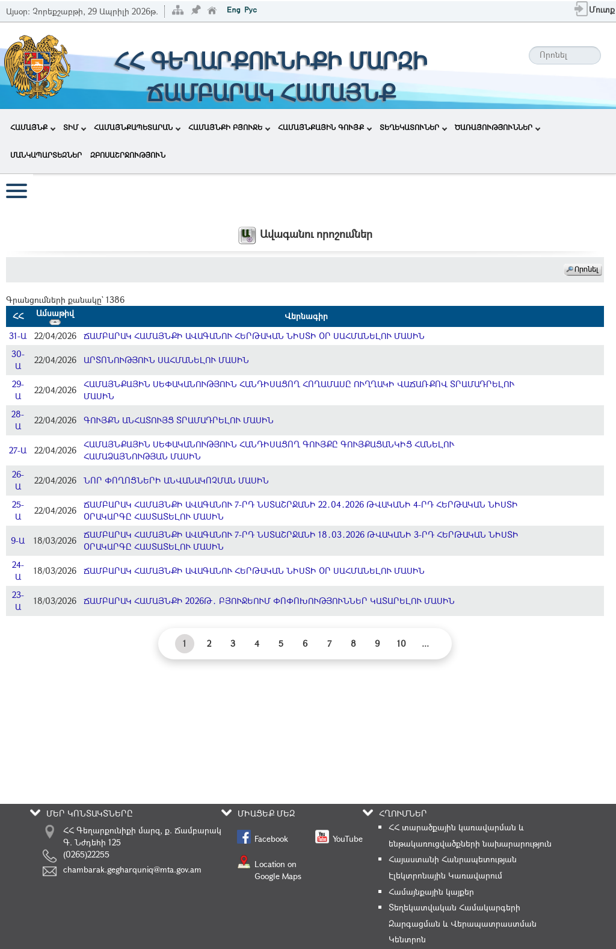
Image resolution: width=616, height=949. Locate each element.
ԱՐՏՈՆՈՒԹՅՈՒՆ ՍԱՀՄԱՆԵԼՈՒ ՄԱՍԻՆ (166, 360)
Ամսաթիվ (55, 316)
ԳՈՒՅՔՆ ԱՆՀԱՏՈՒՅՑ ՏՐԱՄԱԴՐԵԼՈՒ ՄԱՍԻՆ (179, 420)
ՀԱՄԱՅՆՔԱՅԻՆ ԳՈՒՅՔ (325, 127)
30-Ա (18, 360)
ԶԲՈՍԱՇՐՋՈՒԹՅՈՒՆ (127, 155)
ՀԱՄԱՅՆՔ (32, 127)
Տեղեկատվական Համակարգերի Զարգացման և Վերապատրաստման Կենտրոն (463, 923)
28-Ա (17, 420)
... (425, 643)
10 (401, 643)
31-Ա (17, 335)
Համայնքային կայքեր (431, 891)
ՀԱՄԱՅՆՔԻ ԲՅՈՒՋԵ (229, 127)
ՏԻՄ (74, 127)
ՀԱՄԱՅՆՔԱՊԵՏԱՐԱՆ (137, 127)
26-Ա (18, 480)
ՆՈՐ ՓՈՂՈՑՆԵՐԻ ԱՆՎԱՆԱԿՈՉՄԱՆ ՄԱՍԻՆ (176, 480)
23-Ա (18, 600)
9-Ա (18, 540)
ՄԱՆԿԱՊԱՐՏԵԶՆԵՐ (46, 155)
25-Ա (18, 510)
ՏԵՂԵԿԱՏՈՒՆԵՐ (413, 127)
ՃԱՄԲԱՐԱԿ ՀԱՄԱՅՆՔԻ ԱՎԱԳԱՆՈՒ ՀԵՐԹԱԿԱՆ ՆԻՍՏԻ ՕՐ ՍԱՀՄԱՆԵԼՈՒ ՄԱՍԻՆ (254, 335)
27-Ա (17, 450)
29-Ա (18, 390)
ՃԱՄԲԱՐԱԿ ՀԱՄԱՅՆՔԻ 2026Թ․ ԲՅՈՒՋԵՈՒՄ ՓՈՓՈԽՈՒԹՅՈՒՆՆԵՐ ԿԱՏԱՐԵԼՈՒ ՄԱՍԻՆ (269, 600)
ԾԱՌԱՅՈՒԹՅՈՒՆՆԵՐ (497, 127)
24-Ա (18, 570)
